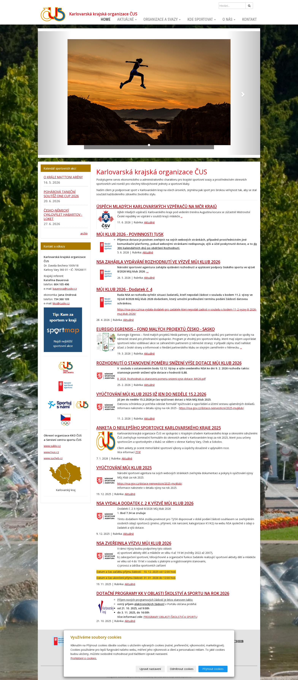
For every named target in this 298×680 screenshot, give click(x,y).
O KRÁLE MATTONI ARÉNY (63, 177)
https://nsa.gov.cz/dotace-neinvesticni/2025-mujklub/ (211, 408)
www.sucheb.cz (53, 458)
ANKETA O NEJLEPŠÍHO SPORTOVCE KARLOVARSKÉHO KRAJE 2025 (158, 427)
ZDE (138, 452)
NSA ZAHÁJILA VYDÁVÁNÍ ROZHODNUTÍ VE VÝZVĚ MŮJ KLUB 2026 (158, 261)
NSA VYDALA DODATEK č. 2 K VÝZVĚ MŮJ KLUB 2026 (144, 503)
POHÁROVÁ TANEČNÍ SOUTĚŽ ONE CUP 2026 (61, 194)
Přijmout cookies (213, 669)
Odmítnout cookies (181, 669)
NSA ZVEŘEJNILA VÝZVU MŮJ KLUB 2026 (133, 543)
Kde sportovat (201, 19)
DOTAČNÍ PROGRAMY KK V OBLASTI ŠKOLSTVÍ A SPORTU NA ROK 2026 (162, 593)
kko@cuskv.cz (61, 303)
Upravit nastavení (150, 669)
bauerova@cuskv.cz (65, 288)
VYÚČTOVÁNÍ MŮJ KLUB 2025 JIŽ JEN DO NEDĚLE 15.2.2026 (151, 394)
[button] (54, 93)
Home (105, 19)
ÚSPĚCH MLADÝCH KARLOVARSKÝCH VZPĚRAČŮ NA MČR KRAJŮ (156, 206)
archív (84, 233)
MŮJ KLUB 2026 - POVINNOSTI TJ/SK (129, 234)
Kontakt (249, 19)
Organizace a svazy (162, 19)
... (181, 216)
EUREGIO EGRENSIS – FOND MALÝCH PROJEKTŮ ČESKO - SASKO (155, 329)
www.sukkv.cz (52, 446)
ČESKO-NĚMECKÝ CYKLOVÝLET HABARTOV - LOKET (63, 214)
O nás (229, 19)
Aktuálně (127, 19)
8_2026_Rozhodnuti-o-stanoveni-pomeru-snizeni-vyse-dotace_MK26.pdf (161, 379)
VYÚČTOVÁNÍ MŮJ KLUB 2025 (124, 467)
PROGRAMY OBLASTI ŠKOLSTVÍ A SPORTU (170, 617)
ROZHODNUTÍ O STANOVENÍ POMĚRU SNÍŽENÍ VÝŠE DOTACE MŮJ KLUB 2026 (169, 363)
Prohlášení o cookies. (84, 658)
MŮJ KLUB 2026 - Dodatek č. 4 (124, 289)
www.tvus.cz (51, 452)
